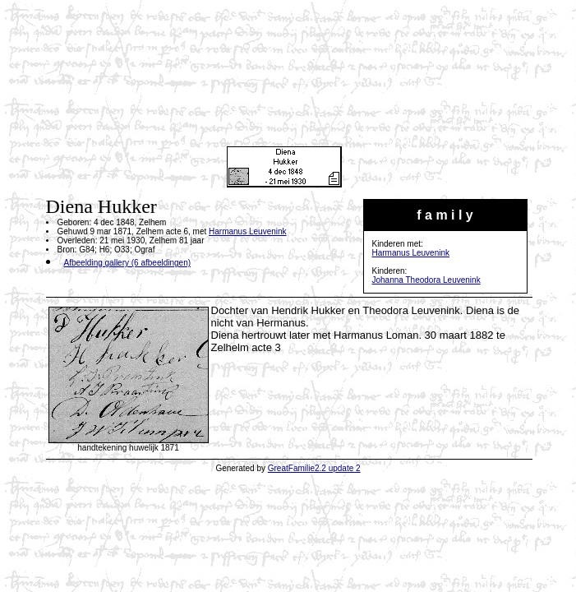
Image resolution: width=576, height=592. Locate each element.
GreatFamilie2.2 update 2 (314, 468)
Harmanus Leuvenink (411, 252)
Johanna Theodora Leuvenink (426, 279)
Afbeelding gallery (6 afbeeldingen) (127, 262)
